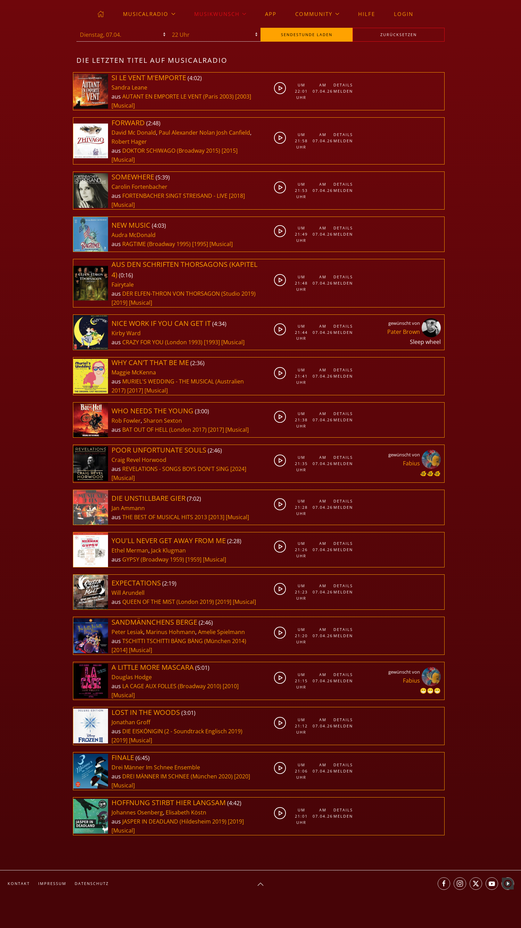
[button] (260, 884)
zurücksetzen (398, 34)
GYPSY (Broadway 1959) (153, 559)
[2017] (135, 390)
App (270, 13)
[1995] (200, 244)
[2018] (237, 196)
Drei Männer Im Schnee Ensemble (155, 767)
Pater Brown (403, 332)
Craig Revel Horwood (138, 460)
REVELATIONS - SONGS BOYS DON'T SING (176, 469)
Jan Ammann (128, 508)
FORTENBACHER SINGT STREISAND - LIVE (175, 196)
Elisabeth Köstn (186, 812)
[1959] (193, 559)
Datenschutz (92, 883)
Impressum (52, 883)
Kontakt (19, 883)
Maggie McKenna (133, 372)
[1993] (212, 342)
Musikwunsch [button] (220, 13)
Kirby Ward (126, 333)
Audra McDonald (133, 235)
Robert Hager (129, 141)
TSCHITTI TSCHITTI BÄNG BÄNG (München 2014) (184, 641)
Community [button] (317, 13)
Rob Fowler (126, 420)
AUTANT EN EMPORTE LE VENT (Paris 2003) (178, 96)
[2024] (238, 469)
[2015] (230, 150)
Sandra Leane (129, 87)
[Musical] (123, 105)
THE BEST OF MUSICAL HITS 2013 (165, 517)
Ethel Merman (129, 550)
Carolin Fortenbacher (139, 187)
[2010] (231, 686)
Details (342, 84)
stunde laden (306, 34)
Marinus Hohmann (170, 632)
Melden (342, 91)
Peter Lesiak (127, 632)
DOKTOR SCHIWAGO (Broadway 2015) (171, 150)
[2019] (119, 302)
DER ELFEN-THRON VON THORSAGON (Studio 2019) (189, 293)
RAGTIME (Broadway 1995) (156, 244)
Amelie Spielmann (221, 632)
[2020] (242, 776)
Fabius (411, 463)
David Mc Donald (133, 132)
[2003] (243, 96)
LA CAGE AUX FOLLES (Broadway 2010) (171, 686)
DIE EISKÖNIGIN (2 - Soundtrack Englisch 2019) (182, 731)
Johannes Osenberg (137, 812)
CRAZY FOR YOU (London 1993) (162, 342)
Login (403, 13)
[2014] (119, 650)
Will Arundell (127, 593)
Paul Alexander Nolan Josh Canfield (204, 132)
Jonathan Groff (130, 722)
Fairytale (122, 284)
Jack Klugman (168, 550)
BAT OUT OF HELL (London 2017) (164, 429)
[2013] (216, 517)
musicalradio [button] (149, 13)
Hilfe (366, 13)
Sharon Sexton (162, 420)
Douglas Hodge (131, 677)
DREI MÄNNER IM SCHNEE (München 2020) (177, 776)
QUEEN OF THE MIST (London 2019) (168, 602)
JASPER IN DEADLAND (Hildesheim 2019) (174, 821)
